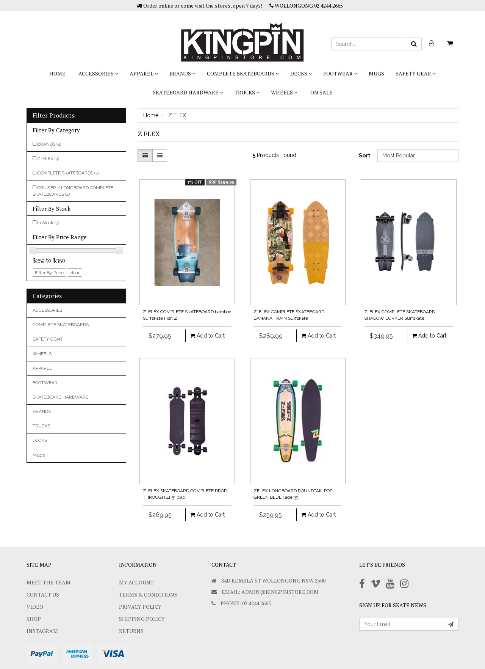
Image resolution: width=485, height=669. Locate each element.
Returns (131, 630)
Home (57, 73)
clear (75, 272)
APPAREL (144, 73)
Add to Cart (207, 336)
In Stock (48, 222)
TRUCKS (247, 92)
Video (35, 606)
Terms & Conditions (148, 594)
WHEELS (284, 92)
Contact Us (43, 594)
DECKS (301, 73)
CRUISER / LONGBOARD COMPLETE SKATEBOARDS (73, 191)
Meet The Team (48, 582)
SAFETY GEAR (416, 73)
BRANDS (182, 73)
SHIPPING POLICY (142, 618)
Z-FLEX (48, 158)
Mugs (376, 73)
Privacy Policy (140, 606)
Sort (364, 155)
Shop (34, 618)
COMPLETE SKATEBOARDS (243, 73)
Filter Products (53, 115)
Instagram (42, 630)
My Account (136, 582)
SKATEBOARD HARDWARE (188, 92)
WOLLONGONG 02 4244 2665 (306, 5)
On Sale (321, 92)
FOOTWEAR (340, 73)
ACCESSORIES (98, 73)
